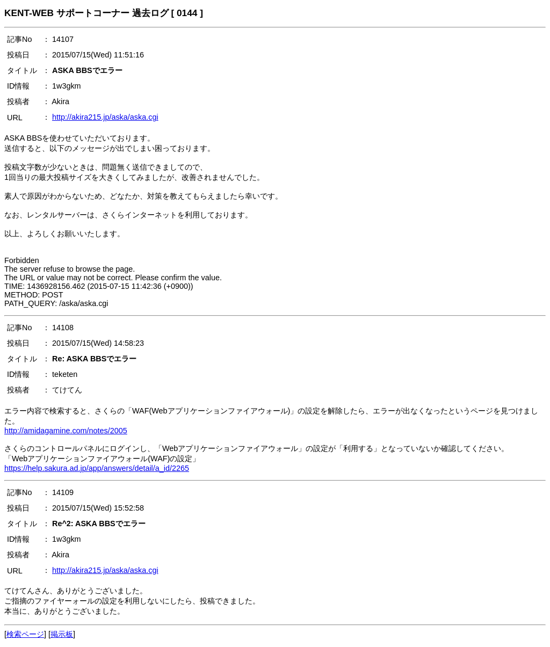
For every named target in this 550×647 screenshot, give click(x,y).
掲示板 (61, 634)
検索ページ (25, 634)
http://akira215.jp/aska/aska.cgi (105, 117)
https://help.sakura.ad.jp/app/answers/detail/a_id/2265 (96, 468)
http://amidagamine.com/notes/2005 (65, 430)
